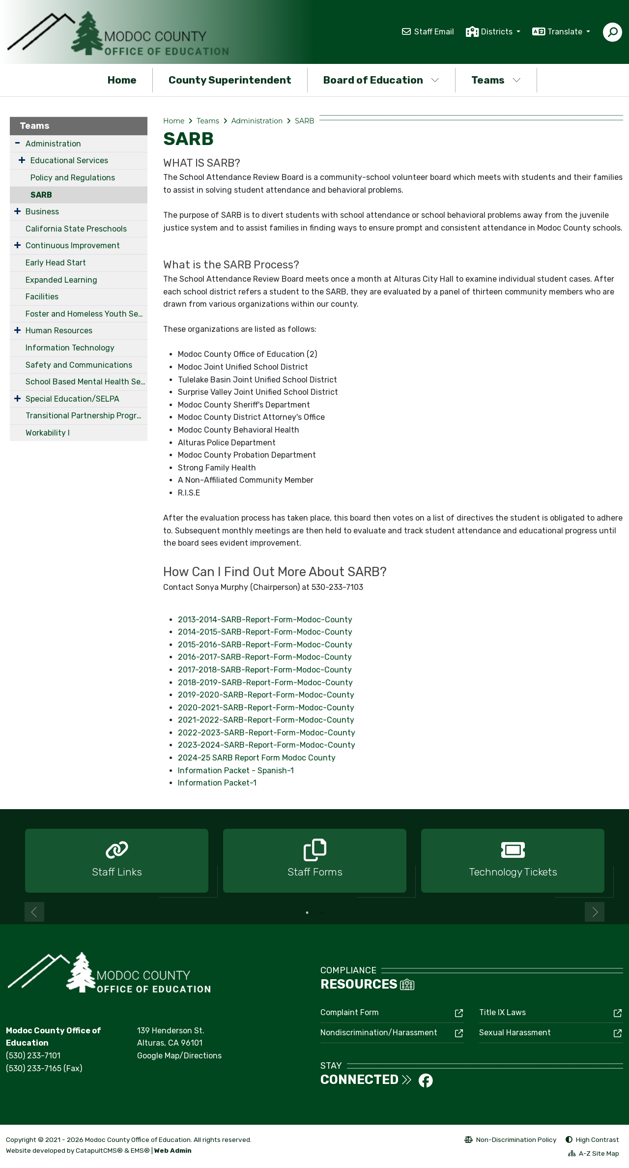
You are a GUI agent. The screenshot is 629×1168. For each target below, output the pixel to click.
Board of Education (381, 80)
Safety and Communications (79, 365)
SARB (41, 195)
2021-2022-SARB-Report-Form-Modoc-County (266, 720)
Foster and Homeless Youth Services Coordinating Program (86, 314)
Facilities (42, 296)
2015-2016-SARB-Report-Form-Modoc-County (265, 644)
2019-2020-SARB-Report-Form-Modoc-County (266, 695)
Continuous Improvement (73, 245)
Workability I (48, 433)
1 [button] (307, 913)
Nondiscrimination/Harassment (378, 1032)
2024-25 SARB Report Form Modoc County (257, 757)
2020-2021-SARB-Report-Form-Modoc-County (266, 707)
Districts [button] (498, 31)
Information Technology (70, 347)
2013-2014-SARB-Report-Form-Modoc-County (265, 619)
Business (42, 211)
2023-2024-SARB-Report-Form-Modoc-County (266, 745)
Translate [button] (565, 31)
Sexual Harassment (515, 1032)
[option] (117, 861)
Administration (53, 143)
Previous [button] (34, 912)
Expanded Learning (61, 280)
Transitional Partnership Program (86, 415)
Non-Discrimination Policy (510, 1141)
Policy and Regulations (72, 177)
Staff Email (434, 31)
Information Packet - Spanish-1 (236, 770)
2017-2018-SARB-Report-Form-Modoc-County (265, 669)
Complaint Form (349, 1012)
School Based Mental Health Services (86, 381)
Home (122, 80)
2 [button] (322, 913)
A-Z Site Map (593, 1154)
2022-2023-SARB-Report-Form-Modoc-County (266, 732)
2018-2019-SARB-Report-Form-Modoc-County (265, 682)
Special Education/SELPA (72, 399)
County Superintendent (230, 80)
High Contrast (597, 1139)
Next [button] (594, 912)
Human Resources (59, 330)
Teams (496, 80)
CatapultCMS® (99, 1150)
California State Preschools (76, 229)
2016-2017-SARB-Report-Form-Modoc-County (265, 657)
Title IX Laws (502, 1012)
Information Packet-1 (217, 783)
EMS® (140, 1150)
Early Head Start (56, 262)
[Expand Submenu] (17, 142)
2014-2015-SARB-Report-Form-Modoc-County (265, 632)
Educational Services (69, 160)
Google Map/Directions (179, 1055)
